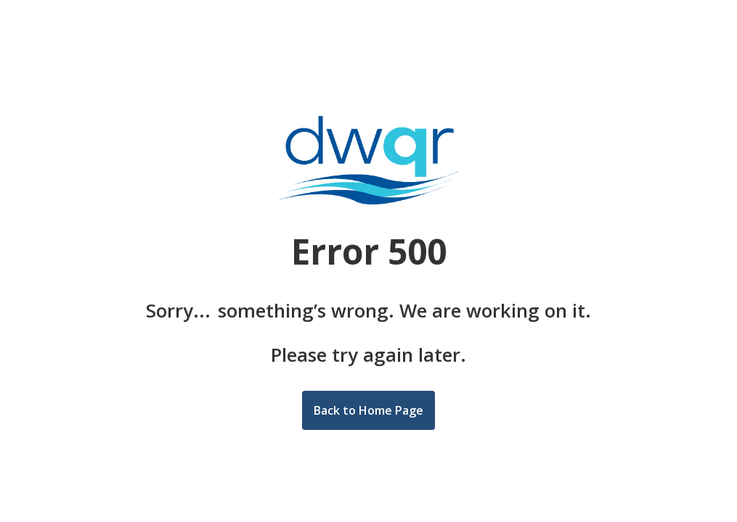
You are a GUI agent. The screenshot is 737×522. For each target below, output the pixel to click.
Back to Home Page (368, 410)
